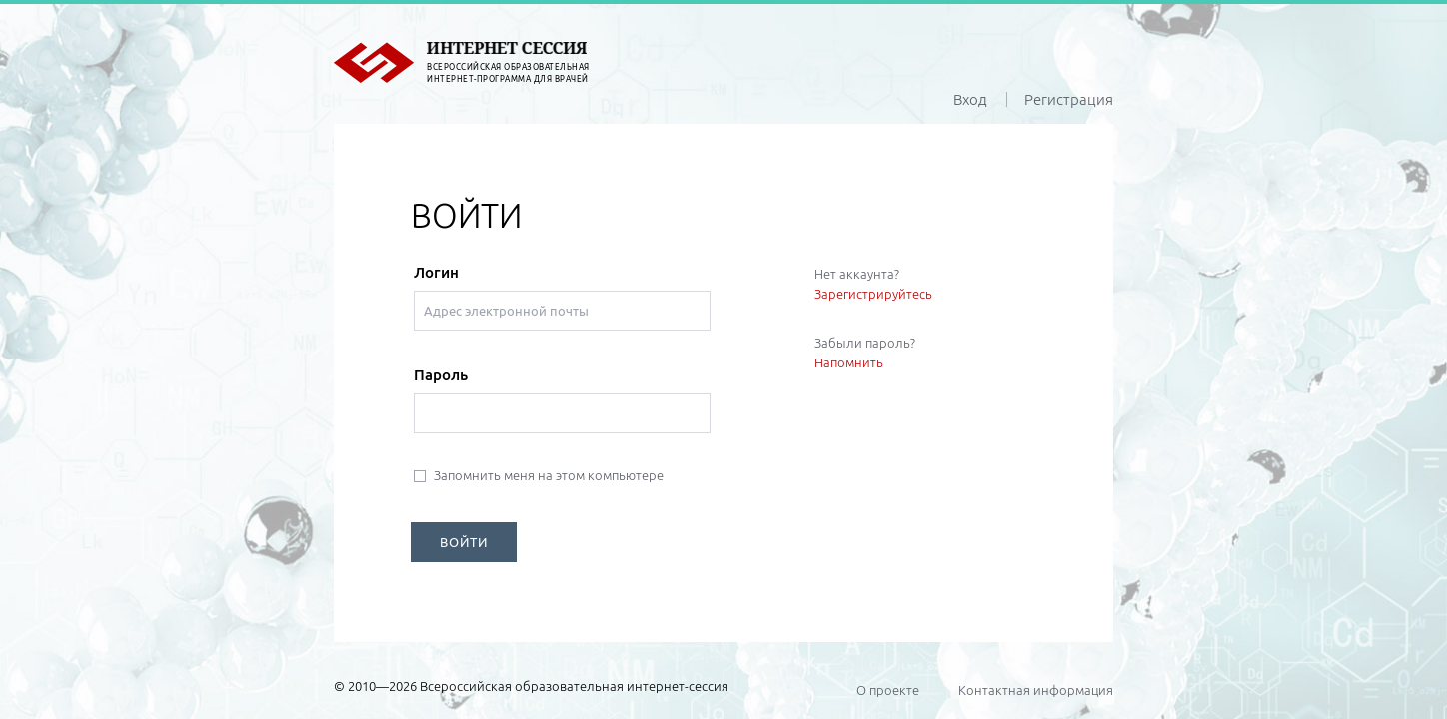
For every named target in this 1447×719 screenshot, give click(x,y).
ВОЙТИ (464, 542)
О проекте (887, 690)
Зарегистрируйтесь (873, 294)
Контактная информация (1035, 690)
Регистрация (1068, 99)
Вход (970, 99)
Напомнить (848, 362)
